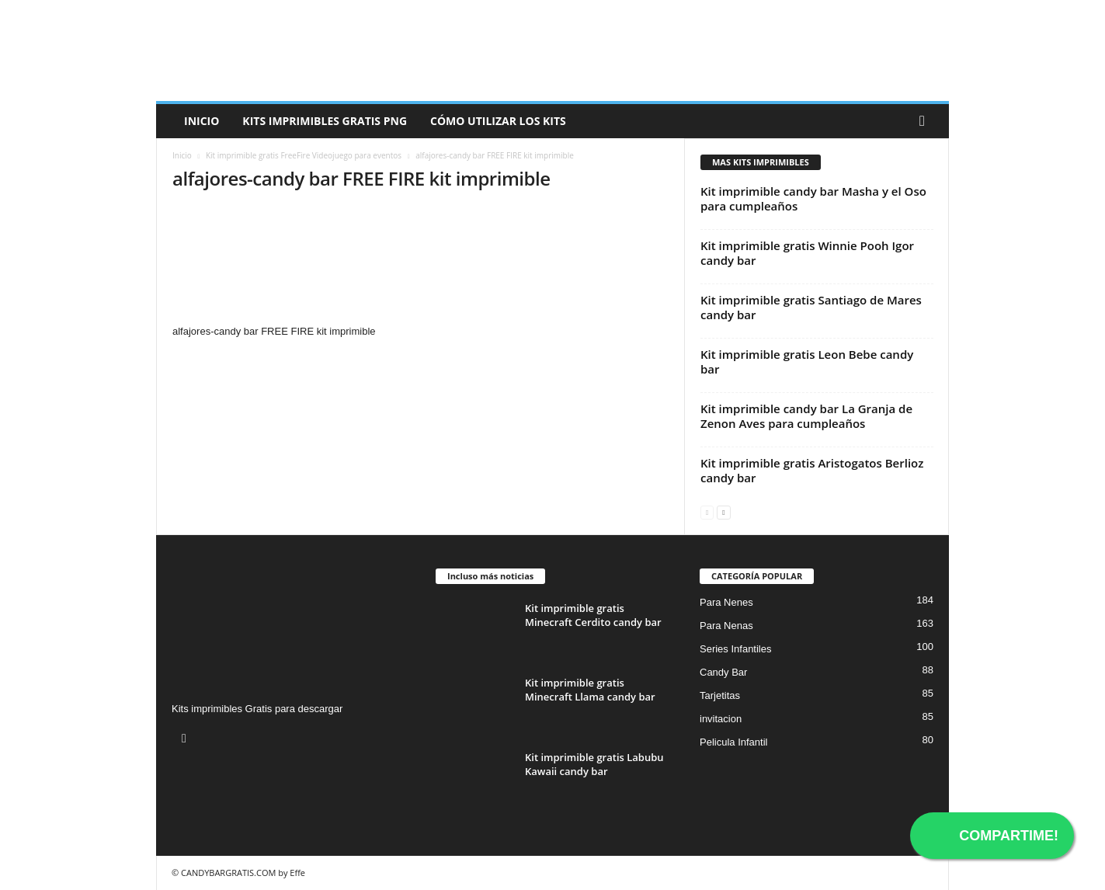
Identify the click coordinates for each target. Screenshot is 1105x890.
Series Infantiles (736, 649)
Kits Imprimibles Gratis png (324, 120)
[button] (926, 121)
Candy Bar (723, 672)
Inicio (201, 120)
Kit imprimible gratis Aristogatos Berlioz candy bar (811, 470)
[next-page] (723, 511)
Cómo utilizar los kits (498, 120)
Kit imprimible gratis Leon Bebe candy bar (806, 361)
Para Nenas (726, 625)
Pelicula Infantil (733, 742)
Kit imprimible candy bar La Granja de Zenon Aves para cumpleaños (806, 416)
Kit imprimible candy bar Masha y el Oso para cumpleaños (813, 198)
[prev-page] (707, 511)
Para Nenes (726, 602)
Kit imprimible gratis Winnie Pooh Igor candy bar (807, 253)
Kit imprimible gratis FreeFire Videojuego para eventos (303, 155)
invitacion (721, 719)
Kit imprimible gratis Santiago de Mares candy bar (811, 307)
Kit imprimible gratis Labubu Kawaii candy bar (594, 764)
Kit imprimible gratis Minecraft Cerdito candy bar (593, 615)
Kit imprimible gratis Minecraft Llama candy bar (590, 690)
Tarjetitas (720, 695)
